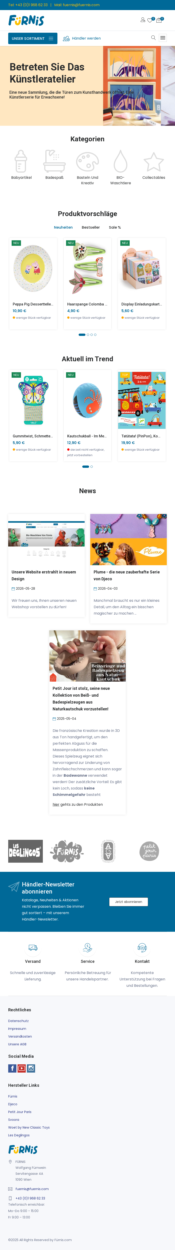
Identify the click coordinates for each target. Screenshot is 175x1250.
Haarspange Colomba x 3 (88, 304)
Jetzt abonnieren (128, 901)
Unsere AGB (17, 1044)
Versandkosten (20, 1036)
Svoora (13, 1119)
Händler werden (86, 38)
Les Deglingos (19, 1135)
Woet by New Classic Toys (29, 1127)
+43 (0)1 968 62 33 (31, 5)
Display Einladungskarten (142, 304)
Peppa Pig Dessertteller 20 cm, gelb (43, 304)
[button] (82, 335)
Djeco (12, 1104)
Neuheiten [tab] (63, 227)
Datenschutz (18, 1021)
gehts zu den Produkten (78, 804)
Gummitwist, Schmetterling (35, 436)
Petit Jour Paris (19, 1112)
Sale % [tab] (115, 227)
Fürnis (12, 1096)
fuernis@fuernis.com (81, 5)
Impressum (17, 1028)
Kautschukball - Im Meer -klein (92, 436)
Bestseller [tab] (91, 227)
